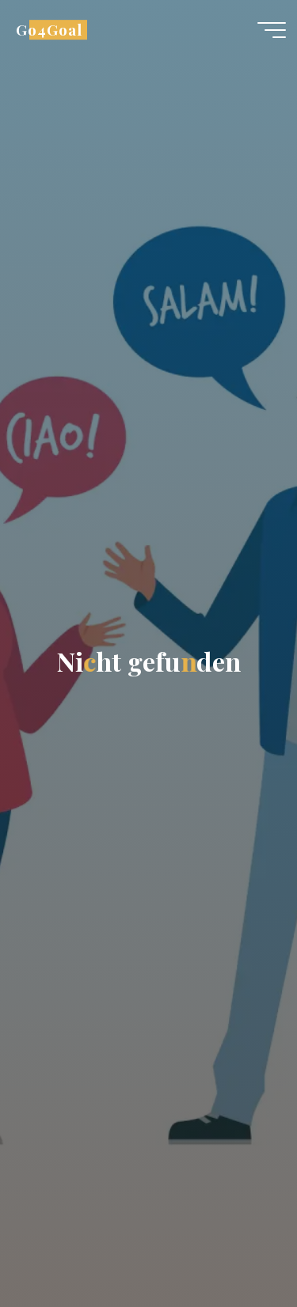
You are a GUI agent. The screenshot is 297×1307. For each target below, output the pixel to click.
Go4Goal (49, 30)
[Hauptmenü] (271, 30)
